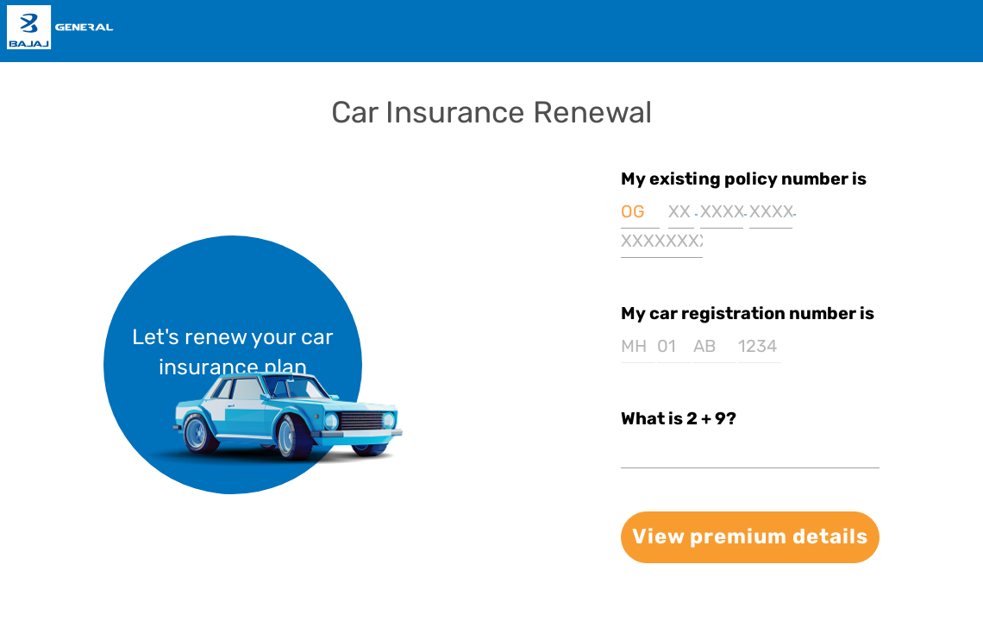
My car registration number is (747, 313)
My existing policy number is (744, 178)
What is (678, 418)
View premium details (750, 536)
